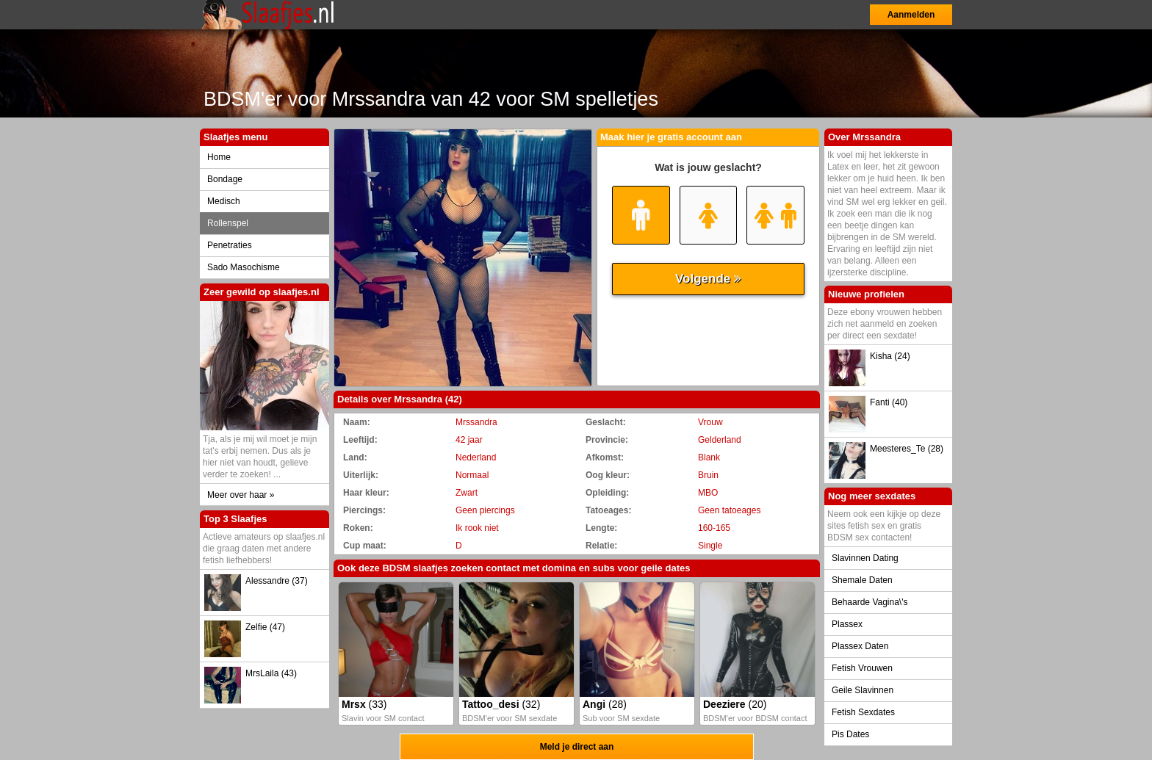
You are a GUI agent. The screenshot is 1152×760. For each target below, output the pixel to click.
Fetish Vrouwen (862, 668)
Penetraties (229, 245)
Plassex (847, 624)
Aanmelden (911, 15)
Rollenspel (227, 223)
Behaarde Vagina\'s (869, 602)
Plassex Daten (860, 646)
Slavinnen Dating (865, 558)
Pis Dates (850, 734)
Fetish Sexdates (863, 712)
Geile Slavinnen (862, 690)
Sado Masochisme (243, 267)
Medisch (223, 201)
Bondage (224, 179)
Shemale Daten (862, 580)
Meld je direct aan (577, 747)
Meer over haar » (240, 495)
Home (219, 157)
